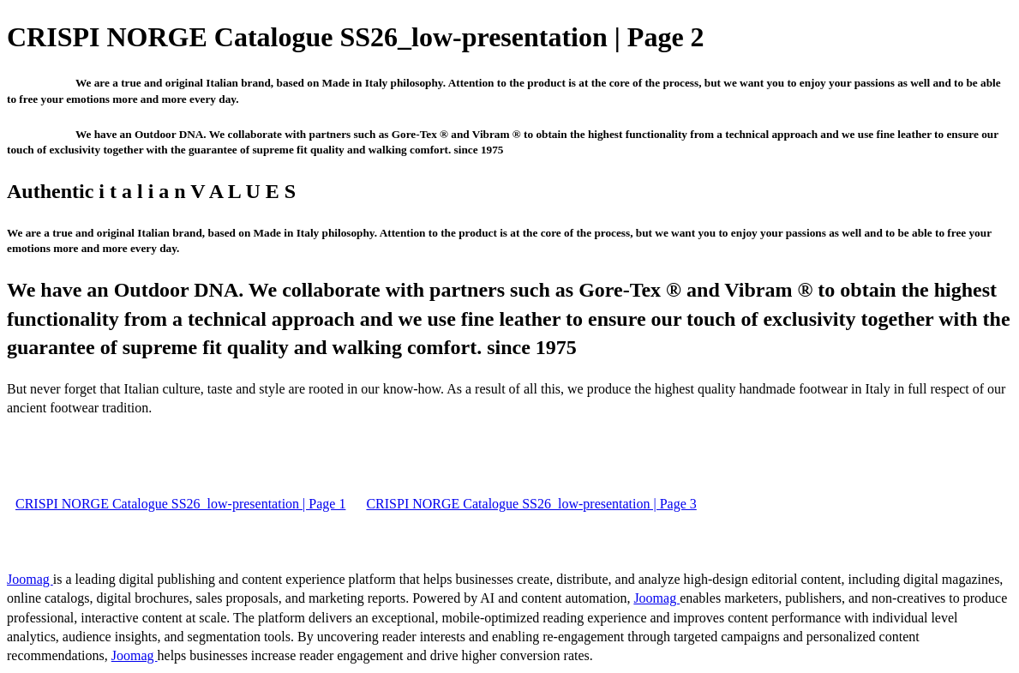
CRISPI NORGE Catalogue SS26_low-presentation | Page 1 (180, 503)
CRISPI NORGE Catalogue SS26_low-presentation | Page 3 (531, 503)
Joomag (30, 579)
